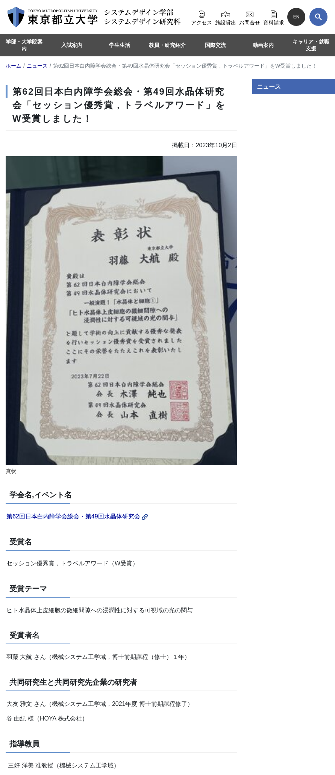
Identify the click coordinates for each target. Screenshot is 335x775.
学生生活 (119, 45)
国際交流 (215, 45)
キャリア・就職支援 (311, 45)
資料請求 (273, 17)
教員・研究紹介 (167, 45)
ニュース (269, 86)
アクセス (201, 17)
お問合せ (249, 17)
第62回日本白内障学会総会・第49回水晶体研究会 (77, 516)
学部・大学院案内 (24, 45)
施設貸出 (225, 17)
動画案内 (263, 45)
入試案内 (71, 45)
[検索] (318, 17)
